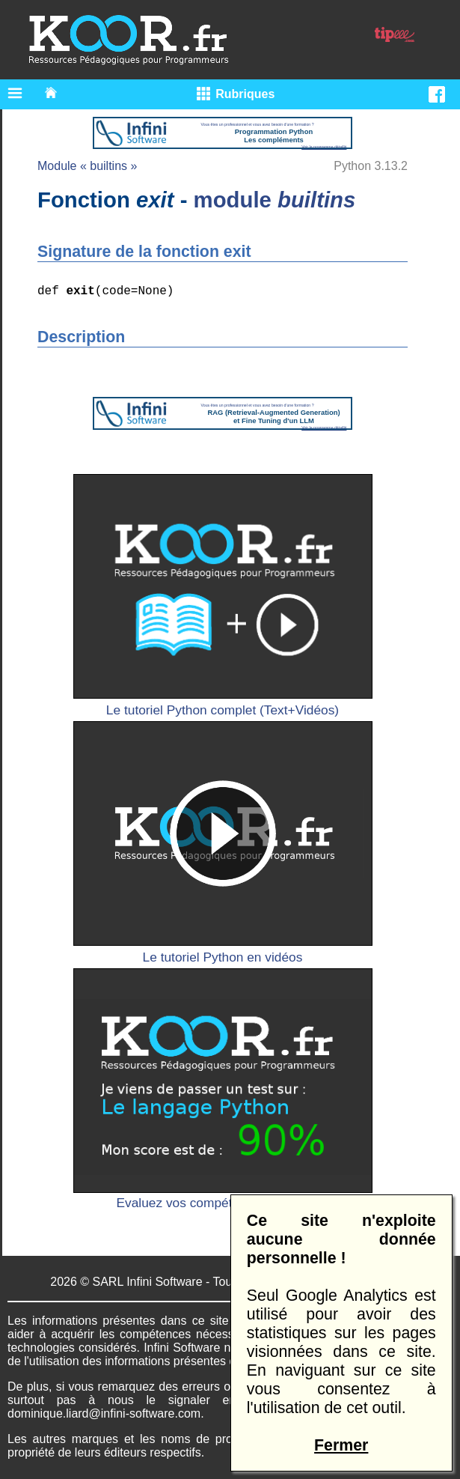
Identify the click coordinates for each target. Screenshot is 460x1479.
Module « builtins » (87, 166)
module (275, 199)
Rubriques (245, 94)
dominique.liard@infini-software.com (103, 1413)
